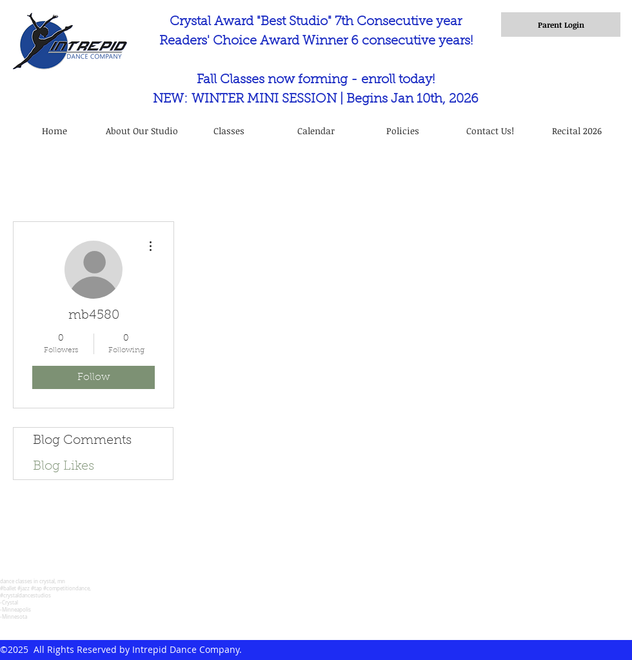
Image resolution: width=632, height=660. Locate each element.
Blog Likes (63, 466)
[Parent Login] (560, 24)
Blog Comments (82, 440)
